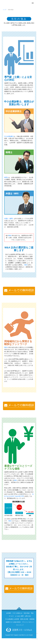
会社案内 (8, 613)
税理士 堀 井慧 (24, 619)
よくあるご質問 (19, 616)
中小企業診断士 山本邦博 (12, 619)
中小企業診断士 (9, 136)
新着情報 (32, 619)
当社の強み (27, 613)
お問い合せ (28, 616)
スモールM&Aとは (17, 613)
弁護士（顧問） (9, 218)
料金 (32, 613)
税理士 (6, 177)
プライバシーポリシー (28, 622)
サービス (11, 616)
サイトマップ (20, 625)
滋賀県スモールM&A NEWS (13, 622)
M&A (9, 235)
